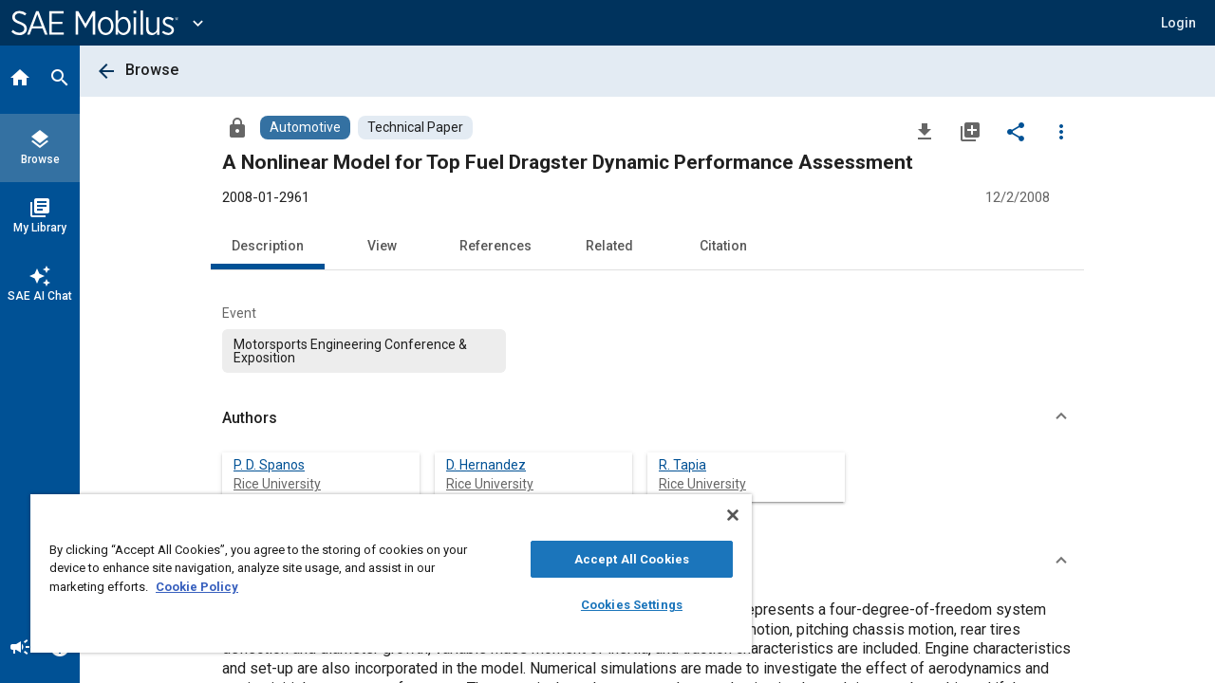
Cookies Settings (617, 605)
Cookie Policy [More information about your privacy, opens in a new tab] (197, 587)
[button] (647, 418)
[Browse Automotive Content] (305, 127)
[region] (382, 573)
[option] (364, 351)
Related (609, 245)
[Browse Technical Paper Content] (415, 127)
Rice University (277, 483)
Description (268, 245)
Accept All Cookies (617, 559)
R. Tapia (682, 464)
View (382, 245)
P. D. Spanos (269, 464)
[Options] (1061, 131)
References (495, 245)
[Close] (715, 515)
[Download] (925, 131)
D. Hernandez (486, 464)
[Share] (1016, 131)
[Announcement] (20, 649)
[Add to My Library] (970, 131)
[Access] (237, 127)
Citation (723, 245)
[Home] (20, 80)
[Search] (60, 80)
